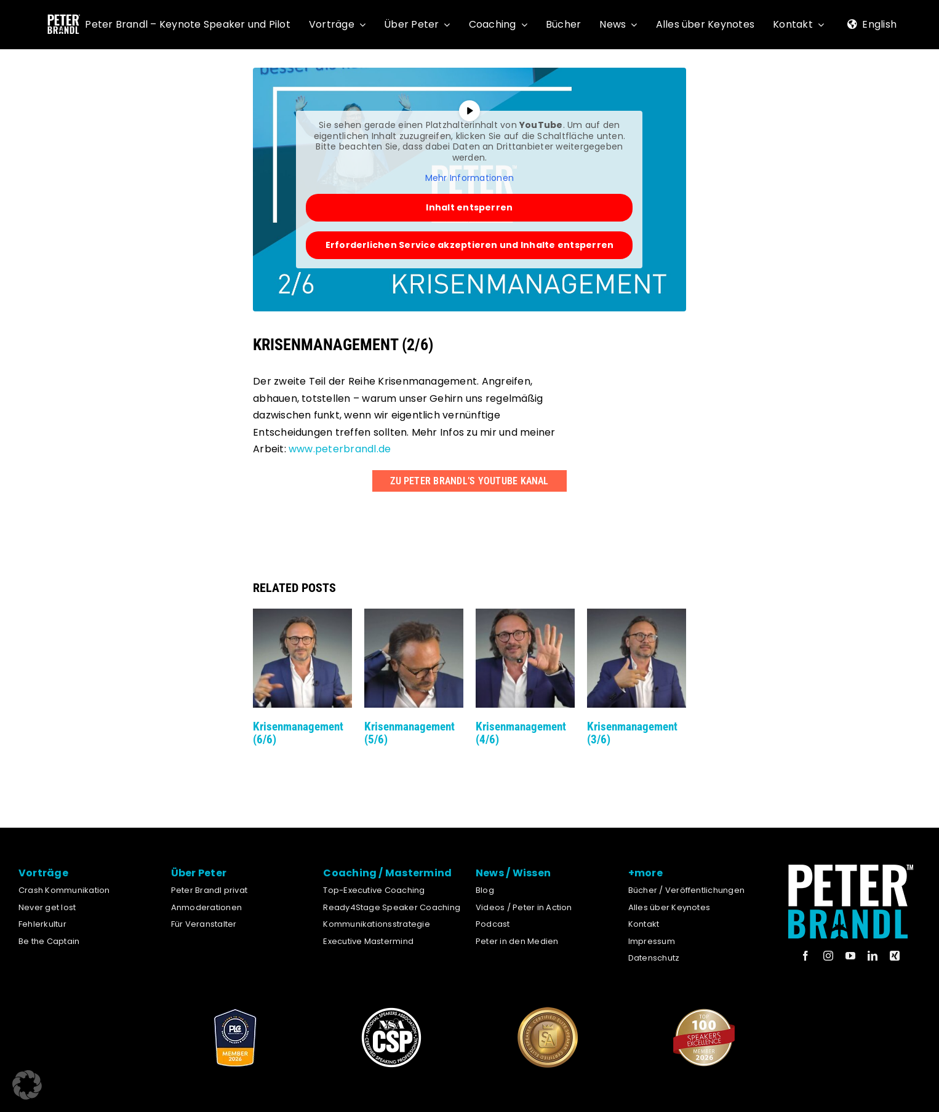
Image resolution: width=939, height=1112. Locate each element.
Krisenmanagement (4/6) (521, 732)
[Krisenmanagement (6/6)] (302, 616)
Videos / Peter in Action (524, 907)
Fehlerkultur (42, 924)
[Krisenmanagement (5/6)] (413, 616)
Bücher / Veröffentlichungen (686, 890)
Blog (485, 890)
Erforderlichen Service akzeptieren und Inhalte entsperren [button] (470, 245)
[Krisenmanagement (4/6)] (525, 616)
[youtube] (850, 956)
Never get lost (47, 907)
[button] (27, 1085)
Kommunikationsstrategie (376, 924)
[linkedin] (872, 956)
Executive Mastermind (368, 941)
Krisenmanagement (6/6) (298, 732)
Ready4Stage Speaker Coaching (391, 907)
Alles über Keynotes (669, 907)
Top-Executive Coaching (374, 890)
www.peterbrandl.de (340, 449)
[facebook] (805, 956)
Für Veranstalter (204, 924)
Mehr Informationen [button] (469, 178)
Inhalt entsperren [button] (469, 207)
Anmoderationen (206, 907)
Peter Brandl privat (209, 890)
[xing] (895, 956)
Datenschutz (654, 958)
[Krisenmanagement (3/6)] (636, 616)
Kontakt (644, 924)
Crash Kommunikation (64, 890)
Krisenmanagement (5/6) (409, 732)
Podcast (493, 924)
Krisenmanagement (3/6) (632, 732)
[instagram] (828, 956)
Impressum (651, 941)
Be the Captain (48, 941)
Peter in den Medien (517, 941)
